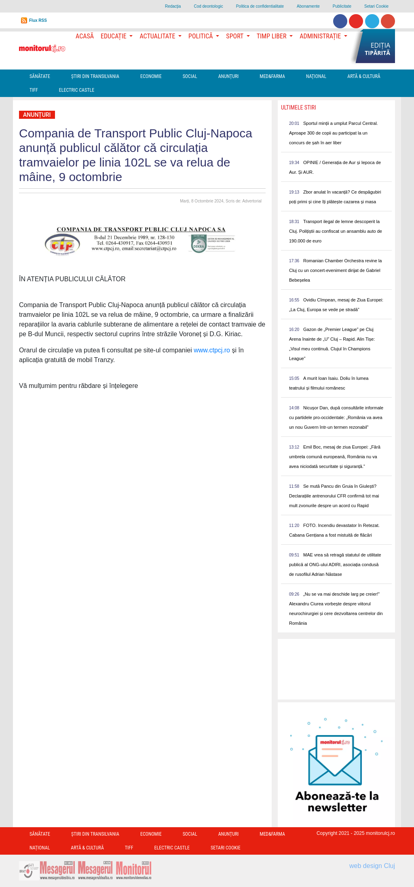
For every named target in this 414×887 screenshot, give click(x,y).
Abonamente (308, 6)
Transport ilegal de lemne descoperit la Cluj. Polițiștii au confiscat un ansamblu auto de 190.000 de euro (335, 231)
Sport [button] (235, 36)
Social (190, 76)
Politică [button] (201, 36)
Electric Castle (76, 90)
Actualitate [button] (158, 36)
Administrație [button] (321, 36)
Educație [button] (114, 36)
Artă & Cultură (363, 76)
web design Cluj (372, 865)
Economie (151, 76)
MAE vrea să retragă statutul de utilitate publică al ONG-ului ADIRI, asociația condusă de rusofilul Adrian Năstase (335, 564)
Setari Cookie (376, 6)
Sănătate (40, 76)
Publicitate (342, 6)
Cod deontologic (208, 6)
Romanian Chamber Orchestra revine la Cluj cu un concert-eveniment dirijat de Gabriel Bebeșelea (335, 270)
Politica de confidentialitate (260, 6)
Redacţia (173, 6)
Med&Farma (272, 76)
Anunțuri (228, 76)
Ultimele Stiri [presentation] (298, 107)
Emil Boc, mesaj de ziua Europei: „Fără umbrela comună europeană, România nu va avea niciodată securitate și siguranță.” (334, 457)
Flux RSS (38, 20)
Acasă (85, 36)
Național (316, 76)
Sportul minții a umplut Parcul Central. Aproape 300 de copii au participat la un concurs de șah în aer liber (333, 133)
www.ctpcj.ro (212, 350)
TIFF (34, 90)
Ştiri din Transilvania (95, 76)
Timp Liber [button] (272, 36)
